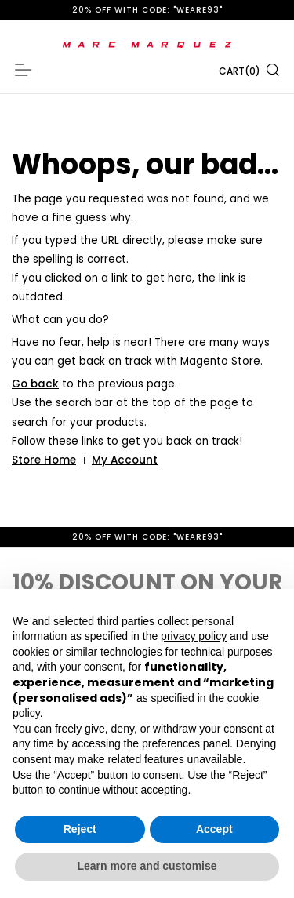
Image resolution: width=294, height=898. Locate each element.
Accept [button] (214, 829)
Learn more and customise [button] (146, 866)
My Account (125, 460)
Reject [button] (80, 829)
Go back (35, 383)
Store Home (44, 460)
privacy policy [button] (194, 636)
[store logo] (147, 45)
